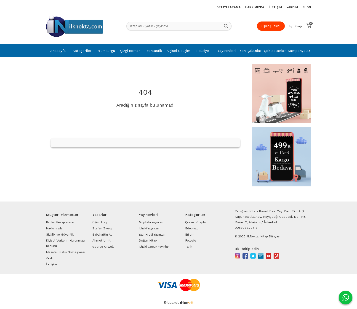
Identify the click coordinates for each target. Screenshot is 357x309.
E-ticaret (171, 302)
